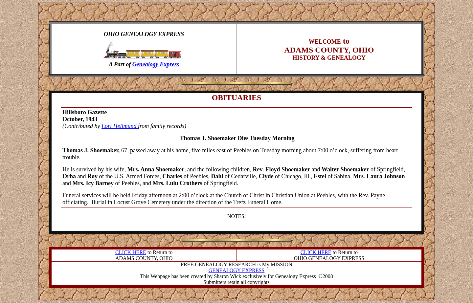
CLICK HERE (130, 252)
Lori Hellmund (119, 126)
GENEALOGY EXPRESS (237, 270)
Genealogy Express (155, 64)
